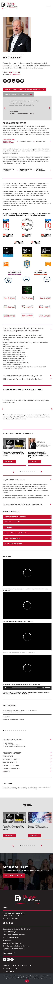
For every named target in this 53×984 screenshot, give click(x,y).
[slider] (24, 687)
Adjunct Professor (12, 753)
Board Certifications (13, 740)
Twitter (4, 959)
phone (13, 81)
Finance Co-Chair (11, 765)
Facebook (12, 959)
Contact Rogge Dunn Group (17, 966)
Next (50, 108)
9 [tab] (20, 731)
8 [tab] (35, 472)
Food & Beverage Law (12, 538)
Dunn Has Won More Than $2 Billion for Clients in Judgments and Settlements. (23, 329)
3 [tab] (16, 55)
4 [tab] (18, 55)
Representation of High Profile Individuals (22, 505)
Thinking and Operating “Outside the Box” (22, 379)
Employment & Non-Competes (15, 516)
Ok (27, 981)
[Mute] (43, 688)
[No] (50, 979)
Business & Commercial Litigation (16, 533)
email (18, 81)
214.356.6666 (15, 75)
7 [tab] (24, 55)
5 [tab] (20, 55)
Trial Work (8, 527)
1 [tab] (12, 55)
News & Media (10, 969)
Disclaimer (8, 972)
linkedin (9, 81)
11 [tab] (24, 731)
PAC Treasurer (10, 762)
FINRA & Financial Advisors (14, 522)
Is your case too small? (14, 480)
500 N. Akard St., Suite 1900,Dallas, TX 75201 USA (13, 914)
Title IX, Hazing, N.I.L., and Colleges (16, 946)
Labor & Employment (11, 932)
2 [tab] (14, 55)
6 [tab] (22, 55)
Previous (5, 108)
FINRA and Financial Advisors (14, 935)
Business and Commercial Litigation (17, 929)
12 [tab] (26, 731)
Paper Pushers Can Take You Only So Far (22, 376)
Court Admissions (11, 768)
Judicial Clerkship (11, 759)
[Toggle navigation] (48, 5)
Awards (6, 771)
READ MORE (8, 461)
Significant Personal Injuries (13, 949)
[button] (52, 409)
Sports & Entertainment (13, 543)
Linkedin (8, 959)
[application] (27, 688)
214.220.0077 (14, 72)
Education (8, 756)
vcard (5, 81)
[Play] (6, 688)
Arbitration (7, 940)
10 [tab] (22, 731)
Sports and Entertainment (13, 943)
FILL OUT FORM (12, 875)
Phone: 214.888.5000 (10, 918)
